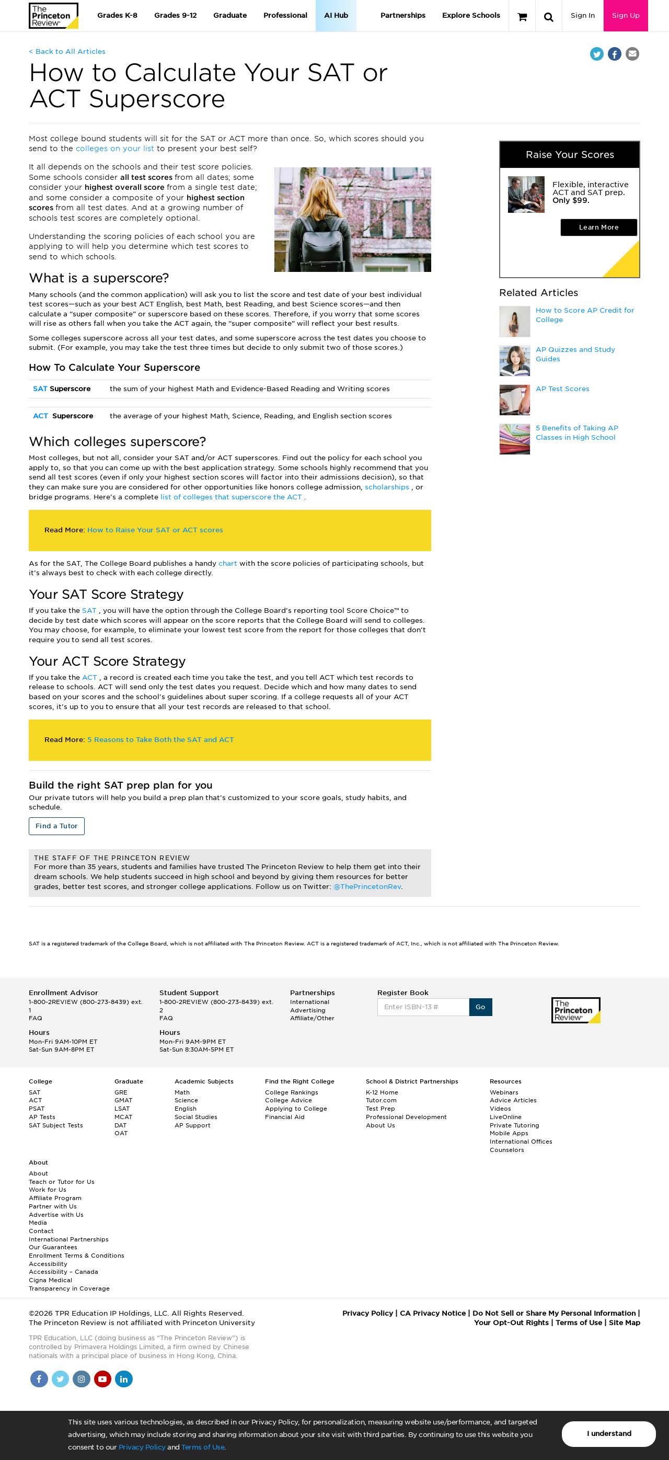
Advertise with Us (56, 1214)
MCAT (123, 1117)
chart (228, 563)
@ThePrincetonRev (367, 887)
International (309, 1002)
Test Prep (380, 1108)
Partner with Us (53, 1206)
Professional (285, 15)
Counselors (507, 1150)
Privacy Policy (142, 1447)
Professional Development (406, 1117)
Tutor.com (381, 1100)
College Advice (288, 1100)
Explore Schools (471, 15)
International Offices (521, 1141)
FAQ (35, 1018)
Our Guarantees (53, 1247)
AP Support (193, 1125)
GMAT (123, 1100)
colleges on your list (116, 148)
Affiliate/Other (312, 1018)
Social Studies (196, 1117)
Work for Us (47, 1189)
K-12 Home (382, 1092)
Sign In (583, 15)
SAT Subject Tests (56, 1125)
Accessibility (48, 1264)
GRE (121, 1092)
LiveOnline (506, 1117)
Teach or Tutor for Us (62, 1181)
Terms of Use (202, 1447)
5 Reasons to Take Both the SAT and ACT (160, 740)
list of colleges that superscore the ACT (232, 497)
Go (481, 1007)
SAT (41, 389)
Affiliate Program (55, 1198)
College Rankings (291, 1092)
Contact (41, 1231)
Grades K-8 (117, 15)
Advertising (308, 1010)
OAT (121, 1133)
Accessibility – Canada (63, 1271)
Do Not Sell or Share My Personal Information (554, 1313)
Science (186, 1100)
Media (38, 1222)
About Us (380, 1125)
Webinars (504, 1092)
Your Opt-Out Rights (511, 1323)
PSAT (36, 1108)
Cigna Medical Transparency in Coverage (69, 1284)
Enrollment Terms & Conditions (76, 1255)
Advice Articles (513, 1100)
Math (182, 1092)
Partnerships (402, 15)
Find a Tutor (57, 826)
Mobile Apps (509, 1133)
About (38, 1173)
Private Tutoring (514, 1125)
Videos (500, 1108)
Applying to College (296, 1108)
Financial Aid (285, 1117)
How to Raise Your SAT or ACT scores (155, 530)
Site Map (624, 1323)
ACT (41, 416)
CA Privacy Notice (433, 1313)
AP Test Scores (563, 389)
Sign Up (626, 15)
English (186, 1108)
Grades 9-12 (175, 15)
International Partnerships (69, 1239)
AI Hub (336, 15)
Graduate (230, 15)
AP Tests (42, 1117)
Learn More (599, 227)
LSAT (122, 1108)
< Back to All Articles (67, 51)
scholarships (388, 487)
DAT (120, 1125)
